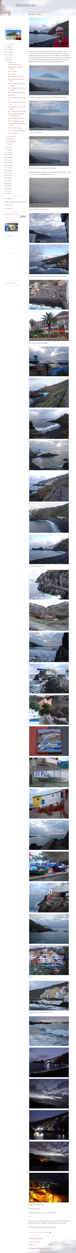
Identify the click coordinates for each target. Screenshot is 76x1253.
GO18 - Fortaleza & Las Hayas (16, 118)
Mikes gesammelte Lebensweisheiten (16, 202)
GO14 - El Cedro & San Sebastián (17, 130)
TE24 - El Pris (36, 14)
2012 (8, 167)
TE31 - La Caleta (12, 71)
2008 (8, 178)
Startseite (50, 1244)
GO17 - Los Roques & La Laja (16, 121)
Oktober (10, 139)
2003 (8, 191)
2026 (8, 47)
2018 (8, 152)
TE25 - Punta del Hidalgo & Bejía (47, 1212)
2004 (8, 188)
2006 (8, 183)
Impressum (9, 208)
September (11, 141)
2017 (8, 155)
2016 (8, 157)
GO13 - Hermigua (12, 133)
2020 (8, 147)
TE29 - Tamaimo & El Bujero (15, 76)
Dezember (11, 62)
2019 (8, 149)
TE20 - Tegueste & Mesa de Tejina (17, 111)
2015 (8, 160)
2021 (8, 60)
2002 (8, 193)
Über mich (9, 198)
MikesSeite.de (25, 5)
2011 (8, 170)
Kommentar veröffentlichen (34, 1241)
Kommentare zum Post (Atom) (43, 1248)
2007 (8, 180)
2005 (8, 185)
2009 (8, 175)
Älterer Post (68, 1244)
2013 (8, 165)
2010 (8, 173)
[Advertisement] (11, 267)
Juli (9, 144)
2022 (8, 57)
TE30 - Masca (11, 74)
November (11, 136)
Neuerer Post (32, 1244)
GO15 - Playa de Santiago (14, 128)
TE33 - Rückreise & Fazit (14, 64)
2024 (8, 52)
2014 (8, 162)
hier (53, 1221)
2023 (8, 54)
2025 (8, 49)
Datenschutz (10, 205)
